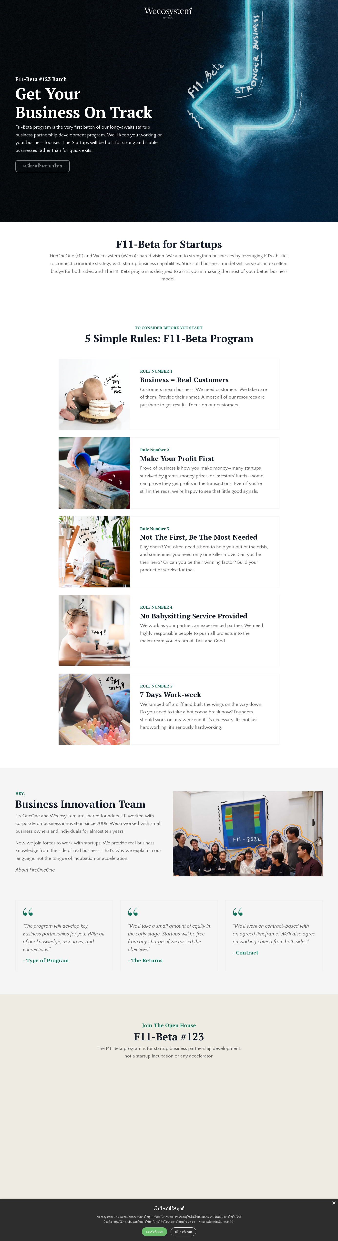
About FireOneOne (35, 872)
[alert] (169, 1220)
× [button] (334, 1203)
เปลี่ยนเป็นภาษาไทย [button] (42, 166)
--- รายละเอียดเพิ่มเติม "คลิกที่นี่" (215, 1221)
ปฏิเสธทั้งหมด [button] (183, 1231)
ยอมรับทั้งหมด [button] (154, 1231)
